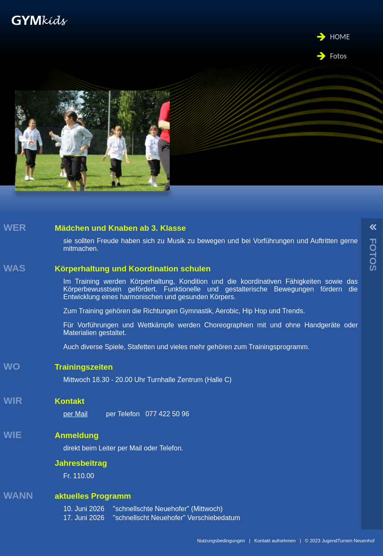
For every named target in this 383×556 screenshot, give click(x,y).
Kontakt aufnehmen (275, 540)
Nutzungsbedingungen (221, 540)
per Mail (75, 414)
